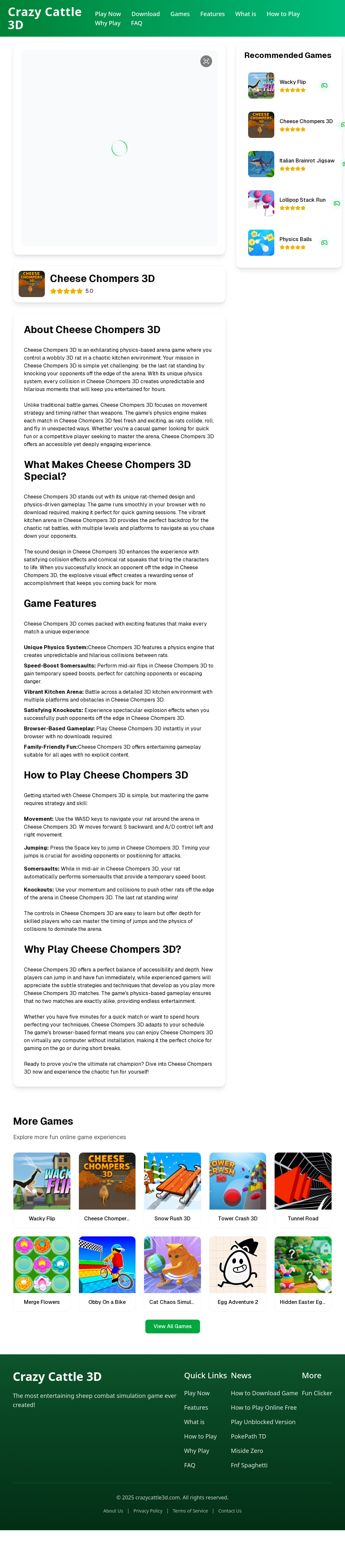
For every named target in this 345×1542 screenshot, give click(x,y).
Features (212, 14)
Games (180, 14)
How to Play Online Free (264, 1407)
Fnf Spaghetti (249, 1465)
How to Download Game (264, 1393)
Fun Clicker (317, 1393)
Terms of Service (190, 1511)
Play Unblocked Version (263, 1422)
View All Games (173, 1326)
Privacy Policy (148, 1511)
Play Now (108, 14)
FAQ (136, 23)
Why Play (107, 23)
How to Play (283, 14)
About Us (113, 1511)
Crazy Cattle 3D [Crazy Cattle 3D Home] (45, 18)
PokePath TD (248, 1436)
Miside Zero (247, 1451)
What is (245, 14)
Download (146, 14)
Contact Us (230, 1511)
